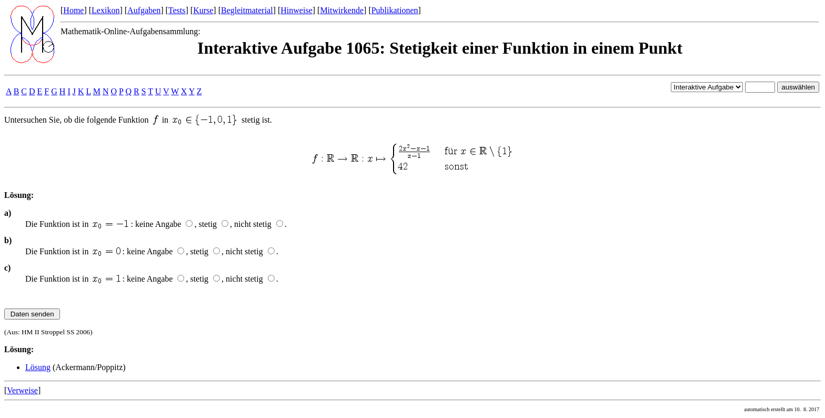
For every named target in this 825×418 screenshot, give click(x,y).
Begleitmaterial (247, 10)
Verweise (22, 390)
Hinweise (296, 10)
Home (73, 10)
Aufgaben (143, 10)
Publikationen (394, 10)
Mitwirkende (342, 10)
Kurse (203, 10)
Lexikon (105, 10)
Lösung (38, 367)
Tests (177, 10)
